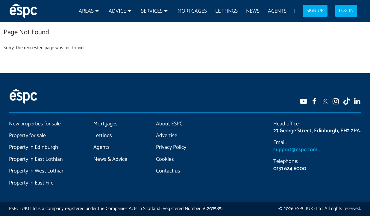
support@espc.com (295, 149)
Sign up (315, 11)
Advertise (166, 135)
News (253, 11)
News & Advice (110, 159)
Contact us (168, 171)
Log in (346, 11)
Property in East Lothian (36, 159)
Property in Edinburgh (33, 147)
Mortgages (192, 11)
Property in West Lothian (37, 171)
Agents (277, 11)
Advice (117, 11)
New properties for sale (35, 123)
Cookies (165, 159)
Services (152, 11)
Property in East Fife (31, 183)
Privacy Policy (171, 147)
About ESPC (169, 123)
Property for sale (27, 135)
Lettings (226, 11)
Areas (86, 11)
